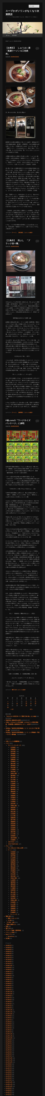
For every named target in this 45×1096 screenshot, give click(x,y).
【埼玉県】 (13, 767)
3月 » (31, 709)
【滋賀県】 (13, 795)
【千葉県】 (13, 769)
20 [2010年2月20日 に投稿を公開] (35, 703)
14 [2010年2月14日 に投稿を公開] (7, 703)
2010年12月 (9, 1082)
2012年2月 (9, 1054)
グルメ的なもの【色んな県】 (16, 848)
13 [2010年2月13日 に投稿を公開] (35, 702)
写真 (7, 926)
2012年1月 (9, 1056)
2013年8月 (9, 1018)
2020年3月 (9, 953)
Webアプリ (9, 934)
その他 (9, 920)
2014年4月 (9, 1004)
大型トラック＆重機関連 (12, 741)
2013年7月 (9, 1020)
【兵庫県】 (13, 801)
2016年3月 (9, 979)
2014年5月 (9, 1001)
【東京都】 (21, 232)
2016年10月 (9, 965)
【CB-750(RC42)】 (13, 844)
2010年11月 (9, 1084)
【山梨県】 (13, 783)
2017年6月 (9, 959)
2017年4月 (9, 961)
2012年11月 (9, 1036)
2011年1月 (9, 1080)
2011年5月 (9, 1072)
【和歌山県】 (13, 805)
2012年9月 (9, 1040)
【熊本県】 (13, 832)
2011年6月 (9, 1070)
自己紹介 (14, 35)
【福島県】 (13, 759)
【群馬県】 (13, 765)
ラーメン (14, 232)
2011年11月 (9, 1060)
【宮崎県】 (13, 836)
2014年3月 (9, 1006)
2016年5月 (9, 975)
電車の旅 (8, 916)
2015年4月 (9, 987)
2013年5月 (9, 1024)
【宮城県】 (13, 753)
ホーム (7, 35)
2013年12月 (9, 1010)
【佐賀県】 (13, 828)
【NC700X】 (11, 842)
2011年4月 (9, 1074)
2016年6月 (9, 973)
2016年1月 (9, 981)
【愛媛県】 (13, 821)
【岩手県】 (13, 751)
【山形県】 (13, 757)
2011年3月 (9, 1076)
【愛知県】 (13, 791)
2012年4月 (9, 1050)
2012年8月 (9, 1042)
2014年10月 (9, 993)
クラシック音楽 (10, 932)
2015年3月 (9, 989)
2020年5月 (9, 951)
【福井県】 (13, 781)
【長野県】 (13, 785)
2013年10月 (9, 1014)
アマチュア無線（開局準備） (14, 930)
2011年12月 (9, 1058)
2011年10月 (9, 1062)
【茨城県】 (13, 761)
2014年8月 (9, 995)
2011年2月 (9, 1078)
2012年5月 (9, 1048)
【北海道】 (13, 747)
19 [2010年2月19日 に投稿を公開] (30, 703)
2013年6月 (9, 1022)
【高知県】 (13, 823)
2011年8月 (9, 1066)
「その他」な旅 (10, 922)
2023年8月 (9, 949)
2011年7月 (9, 1068)
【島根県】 (13, 809)
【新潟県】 (13, 775)
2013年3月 (9, 1028)
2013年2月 (9, 1030)
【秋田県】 (13, 755)
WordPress (11, 936)
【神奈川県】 (13, 773)
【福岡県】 (13, 825)
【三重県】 (13, 793)
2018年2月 (9, 955)
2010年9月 (9, 1088)
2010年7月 (9, 1092)
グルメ (7, 846)
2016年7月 (9, 971)
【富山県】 (13, 777)
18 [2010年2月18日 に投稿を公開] (26, 703)
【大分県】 (13, 834)
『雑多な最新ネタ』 (11, 924)
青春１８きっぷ (12, 918)
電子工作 (14, 689)
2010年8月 (9, 1090)
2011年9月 (9, 1064)
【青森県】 (13, 749)
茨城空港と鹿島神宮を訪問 (13, 720)
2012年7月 (9, 1044)
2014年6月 (9, 999)
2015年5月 (9, 985)
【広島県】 (13, 814)
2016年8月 (9, 969)
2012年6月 (9, 1046)
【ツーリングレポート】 (14, 745)
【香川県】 (13, 820)
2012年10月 (9, 1038)
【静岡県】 (21, 412)
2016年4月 (9, 977)
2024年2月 (9, 945)
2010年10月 (9, 1086)
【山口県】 (13, 816)
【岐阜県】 (13, 787)
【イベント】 (13, 914)
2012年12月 (9, 1034)
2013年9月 (9, 1016)
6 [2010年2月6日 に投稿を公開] (35, 700)
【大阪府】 (13, 799)
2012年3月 (9, 1052)
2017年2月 (9, 963)
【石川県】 (13, 779)
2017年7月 (9, 957)
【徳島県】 (13, 818)
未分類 (7, 938)
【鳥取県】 (13, 807)
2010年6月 (9, 1094)
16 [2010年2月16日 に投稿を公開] (17, 703)
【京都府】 (13, 797)
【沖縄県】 (13, 840)
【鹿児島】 (13, 910)
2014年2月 (9, 1008)
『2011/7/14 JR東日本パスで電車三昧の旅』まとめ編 (21, 716)
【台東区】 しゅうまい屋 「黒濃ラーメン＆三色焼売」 (19, 51)
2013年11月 (9, 1012)
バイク (7, 743)
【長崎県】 (13, 830)
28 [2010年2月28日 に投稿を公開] (7, 707)
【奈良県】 (13, 803)
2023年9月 (9, 947)
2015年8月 (9, 983)
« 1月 (12, 709)
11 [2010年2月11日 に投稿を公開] (26, 702)
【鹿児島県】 (13, 838)
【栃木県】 (13, 763)
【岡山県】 (13, 812)
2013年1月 (9, 1032)
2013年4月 (9, 1026)
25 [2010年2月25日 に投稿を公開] (26, 705)
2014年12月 (9, 991)
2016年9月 (9, 967)
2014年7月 (9, 997)
